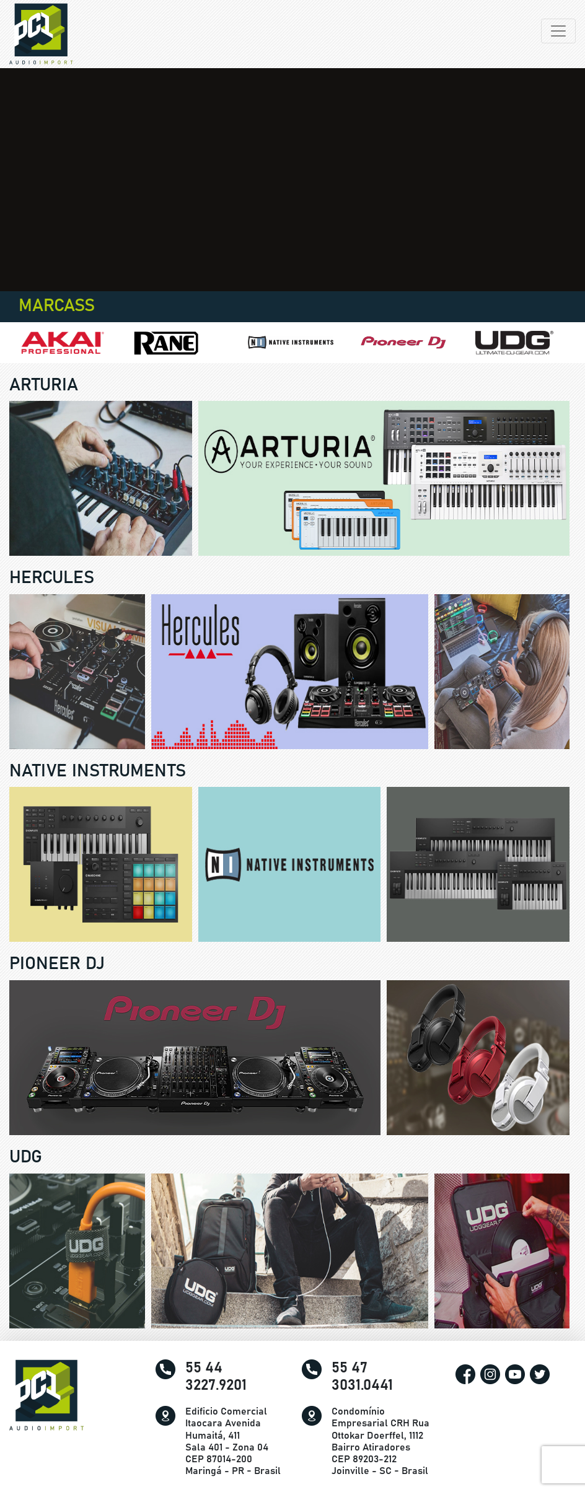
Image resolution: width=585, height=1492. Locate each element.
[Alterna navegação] (558, 31)
